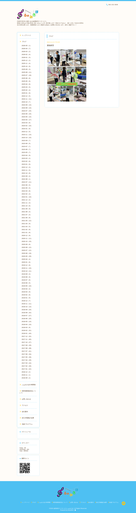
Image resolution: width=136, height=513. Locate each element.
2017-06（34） (27, 354)
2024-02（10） (27, 126)
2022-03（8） (26, 191)
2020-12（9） (26, 235)
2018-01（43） (27, 333)
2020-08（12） (27, 247)
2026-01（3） (26, 57)
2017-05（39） (27, 357)
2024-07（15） (27, 111)
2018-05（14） (27, 321)
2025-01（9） (26, 93)
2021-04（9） (26, 223)
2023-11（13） (27, 134)
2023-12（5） (26, 131)
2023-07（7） (26, 146)
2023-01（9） (26, 164)
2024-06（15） (27, 114)
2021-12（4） (26, 200)
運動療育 (50, 45)
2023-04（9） (26, 155)
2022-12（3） (26, 167)
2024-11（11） (27, 99)
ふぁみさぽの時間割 (28, 385)
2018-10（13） (27, 307)
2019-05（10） (27, 286)
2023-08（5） (26, 143)
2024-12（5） (26, 96)
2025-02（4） (26, 90)
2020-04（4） (26, 259)
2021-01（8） (26, 232)
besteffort (71, 510)
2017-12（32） (27, 336)
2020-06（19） (27, 253)
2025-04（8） (26, 84)
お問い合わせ (25, 399)
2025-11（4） (26, 63)
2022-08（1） (26, 179)
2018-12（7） (26, 301)
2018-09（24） (27, 309)
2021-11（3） (26, 203)
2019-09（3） (26, 274)
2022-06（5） (26, 185)
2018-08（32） (27, 312)
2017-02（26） (27, 366)
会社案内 (24, 411)
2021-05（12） (27, 220)
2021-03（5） (26, 226)
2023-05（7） (26, 152)
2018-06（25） (27, 318)
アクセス (24, 405)
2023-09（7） (26, 140)
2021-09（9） (26, 209)
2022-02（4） (26, 194)
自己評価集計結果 (27, 418)
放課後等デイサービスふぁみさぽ (64, 508)
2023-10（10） (27, 137)
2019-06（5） (26, 283)
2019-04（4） (26, 289)
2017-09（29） (27, 345)
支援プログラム (26, 424)
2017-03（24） (27, 363)
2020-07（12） (27, 250)
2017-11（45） (27, 339)
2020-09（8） (26, 244)
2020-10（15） (27, 241)
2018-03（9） (26, 327)
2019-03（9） (26, 292)
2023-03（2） (26, 158)
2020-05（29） (27, 256)
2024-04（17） (27, 120)
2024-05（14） (27, 117)
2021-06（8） (26, 218)
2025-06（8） (26, 78)
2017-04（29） (27, 360)
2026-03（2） (26, 51)
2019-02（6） (26, 295)
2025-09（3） (26, 69)
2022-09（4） (26, 176)
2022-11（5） (26, 170)
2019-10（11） (27, 271)
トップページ (25, 35)
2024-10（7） (26, 102)
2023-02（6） (26, 161)
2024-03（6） (26, 123)
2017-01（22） (27, 369)
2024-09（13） (27, 105)
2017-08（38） (27, 348)
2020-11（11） (27, 238)
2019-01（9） (26, 298)
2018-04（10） (27, 324)
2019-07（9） (26, 280)
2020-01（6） (26, 262)
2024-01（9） (26, 128)
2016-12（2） (26, 372)
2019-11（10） (27, 268)
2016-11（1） (26, 375)
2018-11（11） (27, 304)
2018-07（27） (27, 315)
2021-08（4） (26, 212)
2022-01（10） (27, 197)
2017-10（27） (27, 342)
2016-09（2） (26, 378)
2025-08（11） (27, 72)
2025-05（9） (26, 81)
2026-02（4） (26, 54)
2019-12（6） (26, 265)
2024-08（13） (27, 108)
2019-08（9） (26, 277)
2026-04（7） (26, 48)
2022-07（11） (27, 182)
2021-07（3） (26, 215)
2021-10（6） (26, 206)
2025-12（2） (26, 60)
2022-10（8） (26, 173)
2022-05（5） (26, 188)
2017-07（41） (27, 351)
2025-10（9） (26, 66)
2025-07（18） (27, 75)
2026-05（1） (26, 45)
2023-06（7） (26, 149)
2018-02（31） (27, 330)
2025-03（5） (26, 87)
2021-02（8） (26, 229)
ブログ (23, 41)
